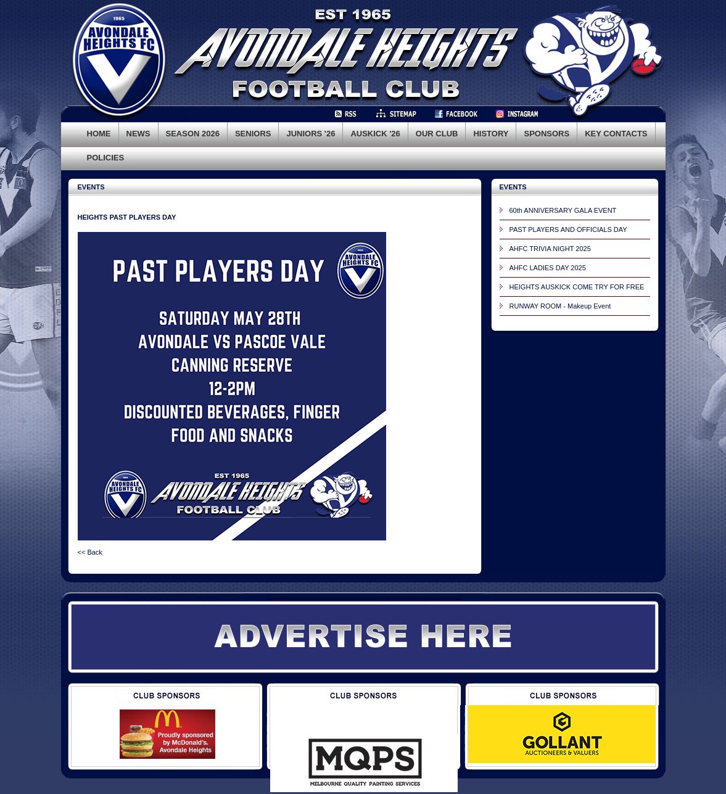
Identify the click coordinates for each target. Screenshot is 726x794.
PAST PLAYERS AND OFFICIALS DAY (568, 229)
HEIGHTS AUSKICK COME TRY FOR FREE (577, 287)
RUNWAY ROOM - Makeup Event (560, 306)
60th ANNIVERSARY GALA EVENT (563, 210)
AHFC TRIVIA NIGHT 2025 (550, 248)
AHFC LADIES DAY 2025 (547, 267)
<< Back (90, 552)
